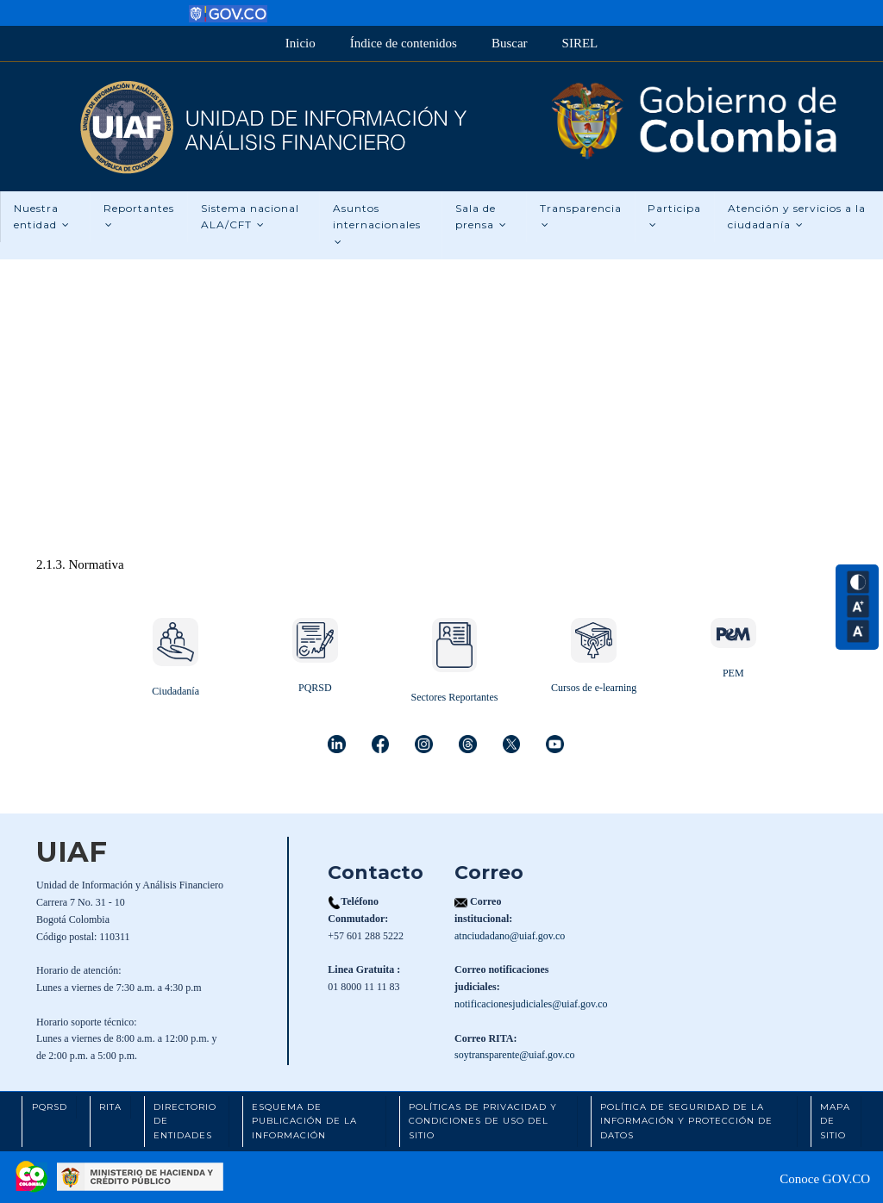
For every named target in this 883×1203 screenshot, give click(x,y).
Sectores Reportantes (454, 697)
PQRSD (315, 688)
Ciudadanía (175, 691)
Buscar (510, 43)
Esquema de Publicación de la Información (304, 1121)
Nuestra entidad (42, 217)
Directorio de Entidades (184, 1121)
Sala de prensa (481, 217)
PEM (733, 673)
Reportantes (138, 216)
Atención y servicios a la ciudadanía (798, 217)
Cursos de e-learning (593, 688)
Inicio (300, 43)
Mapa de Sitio (835, 1121)
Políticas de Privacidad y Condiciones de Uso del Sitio (483, 1121)
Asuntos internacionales (377, 225)
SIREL (580, 43)
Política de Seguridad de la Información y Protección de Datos (686, 1121)
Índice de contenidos (403, 43)
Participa (675, 216)
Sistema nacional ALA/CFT (250, 217)
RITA (110, 1107)
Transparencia (581, 216)
